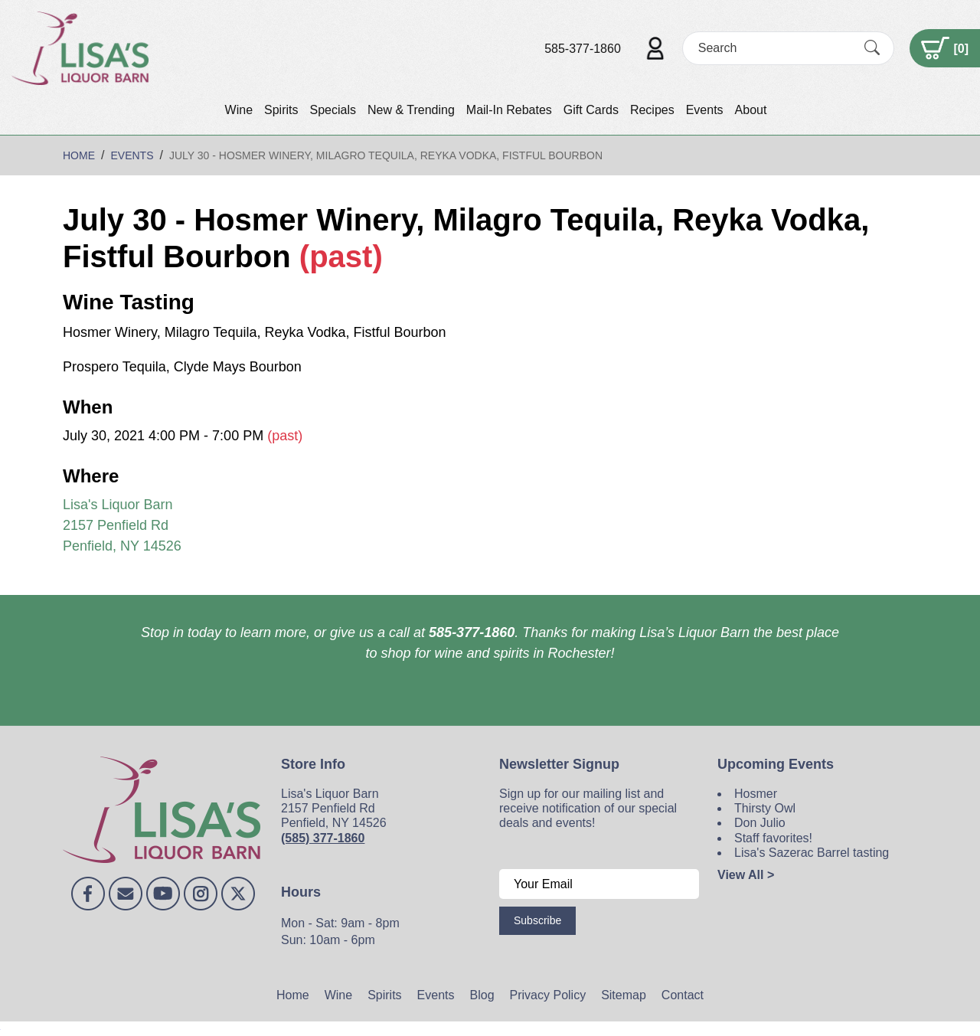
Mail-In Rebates (509, 109)
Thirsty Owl (764, 808)
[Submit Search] (872, 48)
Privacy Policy (548, 995)
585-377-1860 (582, 48)
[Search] (774, 48)
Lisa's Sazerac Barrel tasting (811, 852)
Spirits (281, 109)
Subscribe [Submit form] (537, 920)
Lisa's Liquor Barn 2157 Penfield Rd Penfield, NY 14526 (122, 525)
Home (292, 995)
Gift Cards (591, 109)
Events (705, 109)
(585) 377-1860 (322, 838)
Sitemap (623, 995)
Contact (683, 995)
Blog (482, 995)
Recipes (652, 109)
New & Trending (411, 109)
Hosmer (755, 793)
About (751, 109)
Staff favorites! (773, 838)
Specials (332, 109)
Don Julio (760, 822)
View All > (745, 874)
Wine (239, 109)
